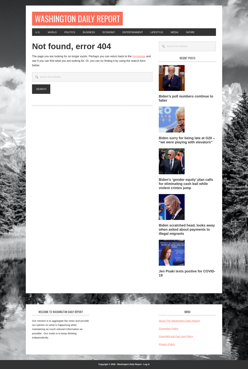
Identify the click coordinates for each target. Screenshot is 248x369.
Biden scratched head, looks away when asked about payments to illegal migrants (187, 229)
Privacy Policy (167, 344)
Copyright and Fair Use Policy (176, 336)
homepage (139, 56)
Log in (146, 364)
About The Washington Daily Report (179, 320)
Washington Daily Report (77, 18)
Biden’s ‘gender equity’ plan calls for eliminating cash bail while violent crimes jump (186, 184)
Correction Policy (168, 328)
